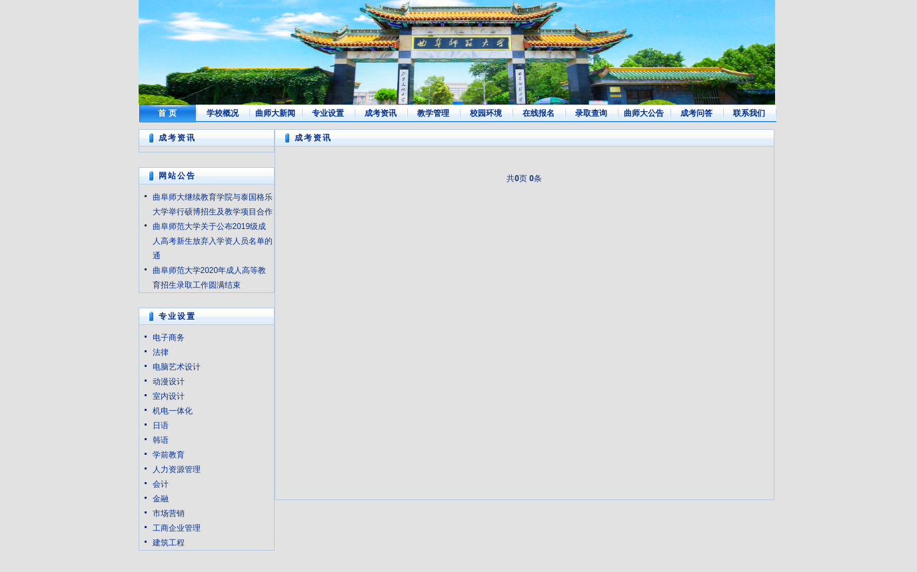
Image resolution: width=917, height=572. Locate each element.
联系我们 (749, 113)
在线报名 (538, 113)
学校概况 (223, 113)
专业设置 (328, 113)
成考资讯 (381, 113)
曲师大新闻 (275, 113)
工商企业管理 (177, 528)
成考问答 (696, 113)
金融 (161, 498)
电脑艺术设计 (177, 367)
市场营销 (169, 513)
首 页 (167, 113)
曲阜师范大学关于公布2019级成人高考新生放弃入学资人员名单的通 (213, 241)
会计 (161, 484)
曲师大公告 (644, 113)
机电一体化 (173, 411)
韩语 (161, 440)
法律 (161, 352)
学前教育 (169, 454)
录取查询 (591, 113)
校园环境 (486, 113)
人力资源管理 (177, 469)
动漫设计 (169, 381)
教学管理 (433, 113)
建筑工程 (169, 542)
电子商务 (169, 337)
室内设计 (169, 396)
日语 (161, 425)
